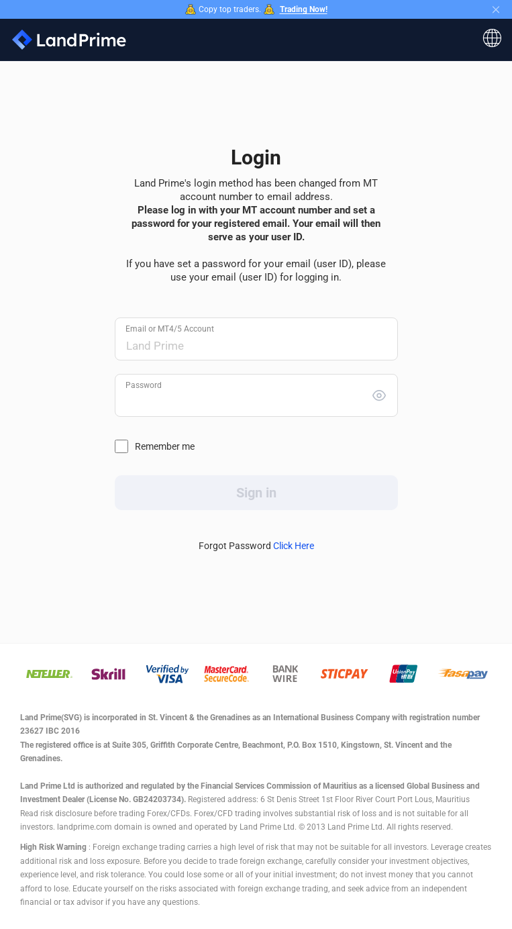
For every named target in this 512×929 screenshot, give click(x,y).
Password (143, 385)
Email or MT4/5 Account (169, 329)
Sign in (256, 493)
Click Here (293, 545)
